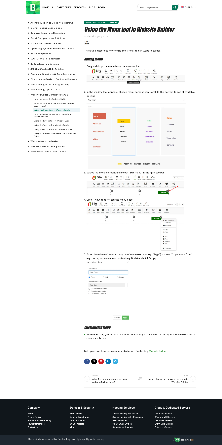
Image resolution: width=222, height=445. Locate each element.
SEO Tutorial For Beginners (45, 58)
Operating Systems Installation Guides (52, 48)
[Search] (158, 7)
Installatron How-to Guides (45, 43)
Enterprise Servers (163, 427)
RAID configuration (40, 53)
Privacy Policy (34, 417)
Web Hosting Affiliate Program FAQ (49, 84)
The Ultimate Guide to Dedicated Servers (53, 79)
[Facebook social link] (87, 361)
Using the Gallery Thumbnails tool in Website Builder (55, 135)
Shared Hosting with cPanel (125, 413)
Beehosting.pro (66, 439)
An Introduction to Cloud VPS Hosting (51, 22)
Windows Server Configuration (47, 146)
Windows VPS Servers (165, 417)
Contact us (33, 427)
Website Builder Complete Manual (49, 94)
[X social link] (94, 361)
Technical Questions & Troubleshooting (52, 74)
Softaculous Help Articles (44, 64)
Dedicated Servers (163, 420)
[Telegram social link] (115, 361)
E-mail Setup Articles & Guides (47, 38)
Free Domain (76, 413)
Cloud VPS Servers (163, 413)
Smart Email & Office (122, 424)
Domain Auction (77, 420)
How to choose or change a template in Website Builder (52, 115)
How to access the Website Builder (50, 99)
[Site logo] (33, 7)
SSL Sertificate (77, 424)
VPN (72, 427)
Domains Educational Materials (47, 33)
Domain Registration (80, 417)
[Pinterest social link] (101, 361)
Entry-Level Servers (164, 424)
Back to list (140, 379)
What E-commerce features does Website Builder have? (54, 104)
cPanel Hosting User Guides (46, 28)
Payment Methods (36, 424)
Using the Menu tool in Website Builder (52, 110)
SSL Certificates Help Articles (47, 69)
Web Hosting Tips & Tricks (45, 89)
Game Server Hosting (122, 427)
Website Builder (157, 351)
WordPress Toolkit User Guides (48, 151)
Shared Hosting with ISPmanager (128, 417)
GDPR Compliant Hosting (39, 420)
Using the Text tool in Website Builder (51, 125)
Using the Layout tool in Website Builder (52, 121)
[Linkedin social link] (108, 361)
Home (30, 413)
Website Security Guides (44, 141)
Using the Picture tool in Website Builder (53, 129)
